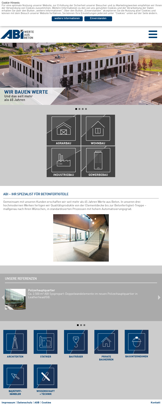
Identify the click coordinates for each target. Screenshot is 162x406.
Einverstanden (98, 18)
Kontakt (155, 402)
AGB (36, 402)
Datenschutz (24, 402)
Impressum (8, 402)
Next (157, 73)
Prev (4, 73)
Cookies (46, 402)
